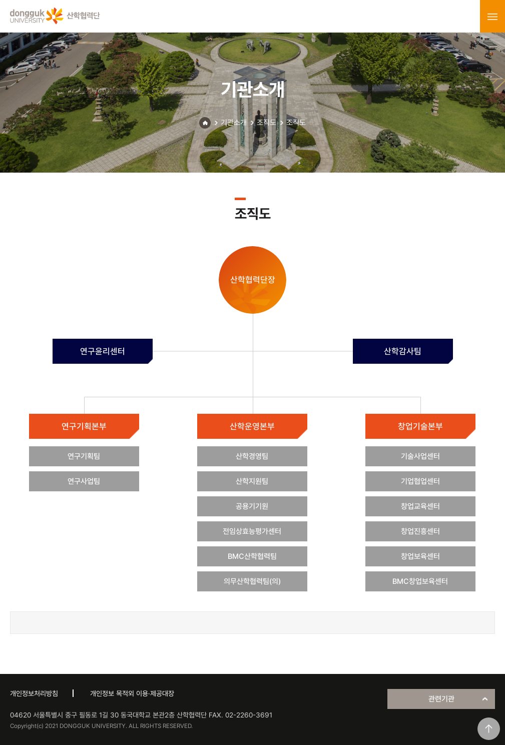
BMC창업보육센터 (420, 581)
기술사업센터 (420, 456)
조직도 (266, 122)
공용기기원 (252, 506)
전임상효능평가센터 (252, 531)
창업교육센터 (420, 506)
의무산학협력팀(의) (252, 581)
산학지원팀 (252, 481)
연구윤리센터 (102, 351)
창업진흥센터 (420, 531)
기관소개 (234, 122)
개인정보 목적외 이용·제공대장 (132, 693)
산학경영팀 (252, 456)
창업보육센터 (420, 556)
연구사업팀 (84, 481)
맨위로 (488, 728)
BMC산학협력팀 (252, 556)
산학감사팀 (402, 351)
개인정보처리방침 (34, 693)
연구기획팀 (84, 456)
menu (492, 17)
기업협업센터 (420, 481)
